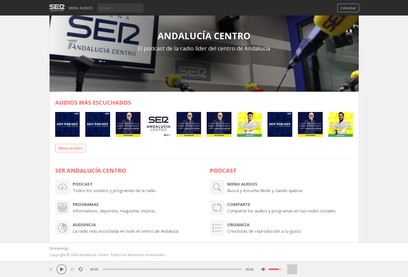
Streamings (59, 248)
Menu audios (81, 7)
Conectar (348, 7)
